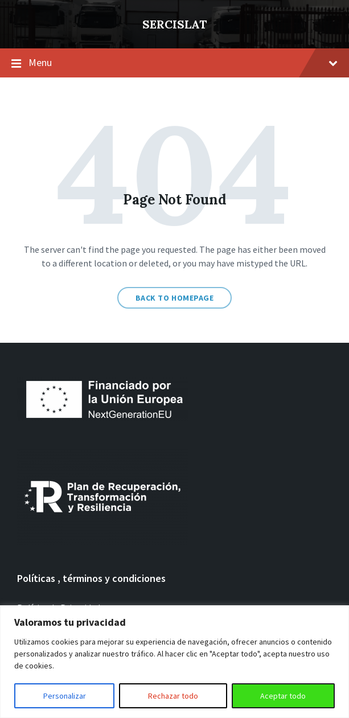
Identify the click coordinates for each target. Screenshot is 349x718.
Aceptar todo (283, 696)
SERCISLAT (174, 24)
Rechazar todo (173, 696)
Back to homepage (175, 298)
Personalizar (64, 696)
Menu (183, 62)
